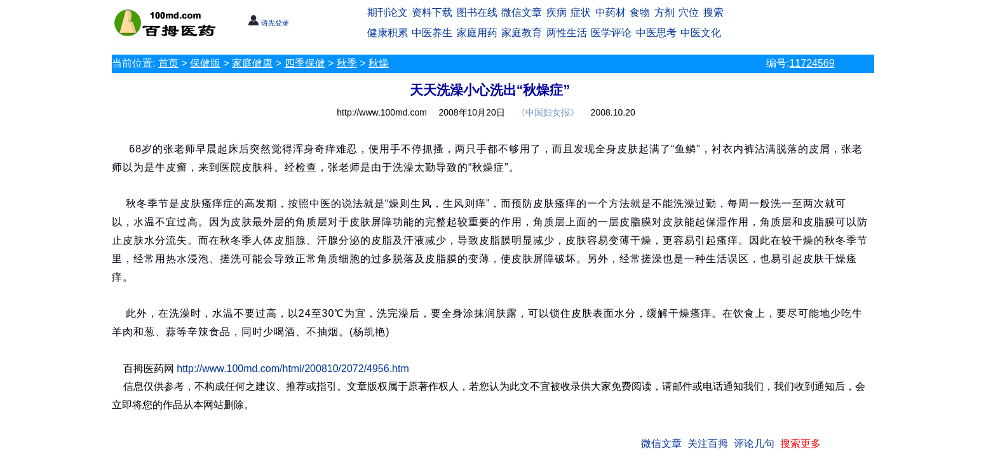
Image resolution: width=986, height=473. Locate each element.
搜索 (713, 12)
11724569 (811, 63)
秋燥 (378, 63)
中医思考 (656, 32)
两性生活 (566, 32)
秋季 (347, 63)
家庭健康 (252, 63)
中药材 (610, 12)
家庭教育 (521, 32)
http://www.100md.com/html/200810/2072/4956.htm (293, 368)
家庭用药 (477, 32)
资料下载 (432, 12)
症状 (581, 12)
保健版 (205, 63)
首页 (168, 63)
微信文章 (521, 12)
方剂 (664, 12)
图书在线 (477, 12)
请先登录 (268, 23)
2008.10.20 (613, 112)
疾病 (556, 12)
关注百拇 (707, 443)
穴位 (689, 12)
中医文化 (700, 32)
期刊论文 (387, 12)
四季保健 (305, 63)
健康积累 (387, 32)
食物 (640, 12)
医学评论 (611, 32)
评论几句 (754, 443)
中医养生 (432, 32)
